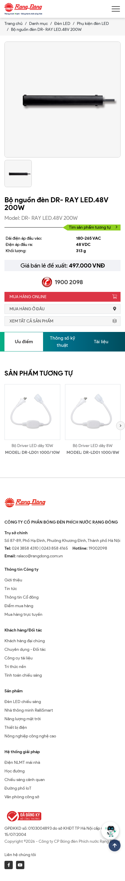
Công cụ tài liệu (18, 658)
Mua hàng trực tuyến (23, 614)
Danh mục (38, 23)
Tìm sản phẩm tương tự (93, 227)
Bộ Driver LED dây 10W (32, 445)
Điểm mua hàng (18, 605)
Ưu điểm (24, 341)
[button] (120, 425)
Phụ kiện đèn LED (93, 23)
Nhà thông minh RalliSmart (28, 710)
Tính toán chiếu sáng (23, 675)
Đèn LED (62, 23)
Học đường (14, 771)
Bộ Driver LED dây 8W (93, 445)
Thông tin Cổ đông (21, 597)
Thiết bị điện (15, 727)
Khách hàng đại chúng (24, 640)
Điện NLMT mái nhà (22, 762)
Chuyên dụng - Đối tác (25, 649)
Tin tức (10, 588)
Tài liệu (101, 341)
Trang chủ (13, 23)
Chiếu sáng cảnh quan (24, 779)
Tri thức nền (15, 666)
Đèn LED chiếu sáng (22, 701)
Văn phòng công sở (21, 796)
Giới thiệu (13, 580)
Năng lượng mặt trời (22, 718)
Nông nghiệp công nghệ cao (30, 736)
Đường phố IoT (17, 788)
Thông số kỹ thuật (62, 341)
